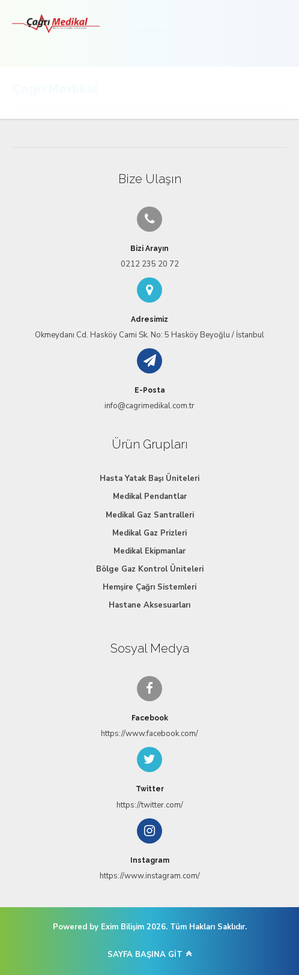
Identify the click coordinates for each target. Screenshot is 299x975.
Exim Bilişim (122, 927)
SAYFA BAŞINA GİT (145, 954)
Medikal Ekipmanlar (149, 551)
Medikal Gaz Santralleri (150, 515)
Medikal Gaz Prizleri (149, 533)
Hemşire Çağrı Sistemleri (149, 587)
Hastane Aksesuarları (149, 605)
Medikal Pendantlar (150, 496)
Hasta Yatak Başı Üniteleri (149, 478)
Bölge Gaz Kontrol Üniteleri (150, 569)
